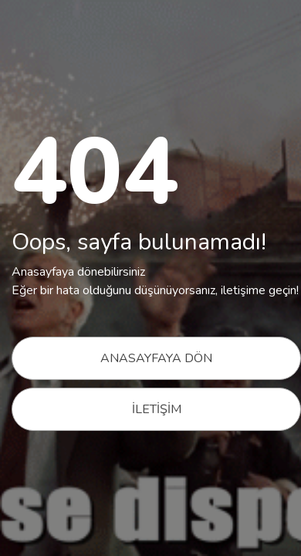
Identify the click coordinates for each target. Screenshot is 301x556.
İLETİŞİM (156, 409)
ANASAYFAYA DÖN (156, 358)
